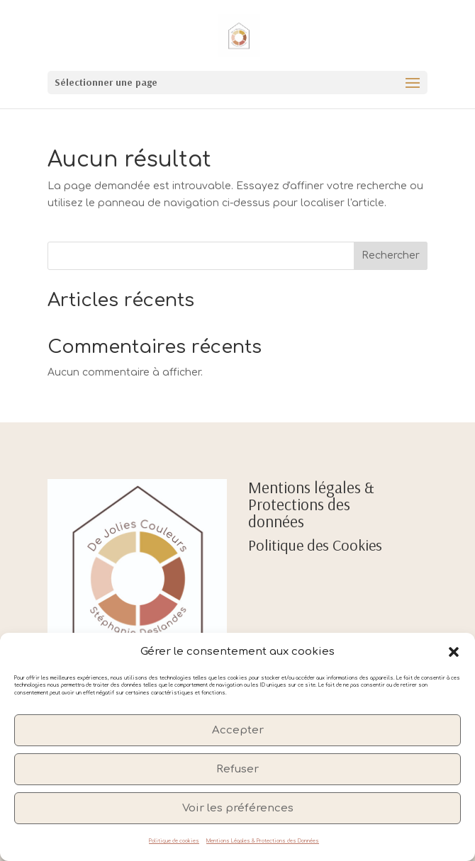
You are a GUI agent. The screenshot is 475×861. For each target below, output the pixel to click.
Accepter (238, 730)
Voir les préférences (238, 808)
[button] (454, 652)
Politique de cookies (174, 841)
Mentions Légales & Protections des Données (262, 841)
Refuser (237, 769)
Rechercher (391, 255)
